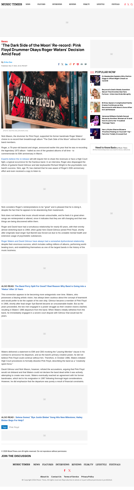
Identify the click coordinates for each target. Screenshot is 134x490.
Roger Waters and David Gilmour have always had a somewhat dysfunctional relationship (42, 241)
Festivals (115, 4)
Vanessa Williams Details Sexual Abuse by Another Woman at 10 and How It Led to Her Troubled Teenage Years (117, 119)
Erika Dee (8, 62)
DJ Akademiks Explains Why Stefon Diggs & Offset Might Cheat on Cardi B (116, 78)
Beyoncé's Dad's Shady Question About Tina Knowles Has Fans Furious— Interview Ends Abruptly (116, 91)
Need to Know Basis (105, 147)
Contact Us (56, 476)
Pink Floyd (14, 427)
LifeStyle (100, 4)
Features (41, 4)
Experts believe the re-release (15, 159)
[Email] (81, 64)
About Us (44, 476)
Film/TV (86, 4)
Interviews (57, 4)
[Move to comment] (85, 64)
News (28, 4)
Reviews (72, 4)
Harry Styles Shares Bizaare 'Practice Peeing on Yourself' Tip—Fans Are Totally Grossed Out (116, 131)
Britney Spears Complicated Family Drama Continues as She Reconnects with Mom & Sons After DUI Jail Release (117, 106)
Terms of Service (71, 476)
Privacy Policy (87, 476)
